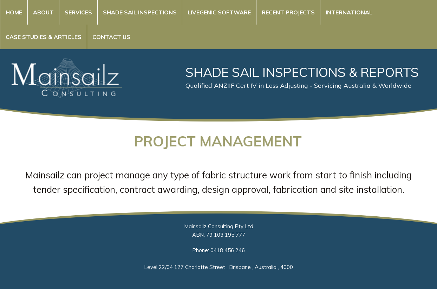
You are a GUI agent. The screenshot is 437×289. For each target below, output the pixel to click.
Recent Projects (288, 12)
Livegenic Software (219, 12)
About (43, 12)
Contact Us (111, 36)
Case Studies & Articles (43, 36)
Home (14, 12)
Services (78, 12)
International (349, 12)
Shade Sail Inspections (140, 12)
